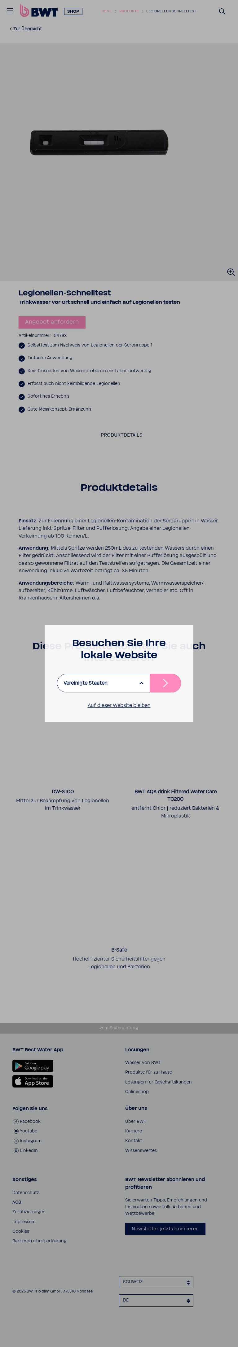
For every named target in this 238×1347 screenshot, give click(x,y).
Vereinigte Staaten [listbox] (86, 683)
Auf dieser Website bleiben (119, 705)
